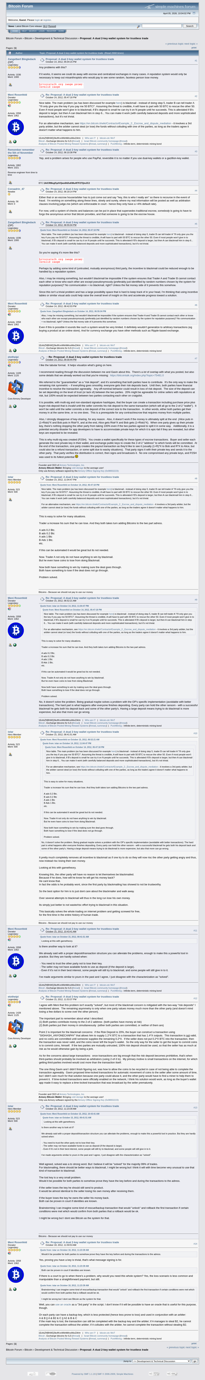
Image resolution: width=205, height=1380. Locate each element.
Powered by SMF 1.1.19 (83, 1374)
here (118, 102)
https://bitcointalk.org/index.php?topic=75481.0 (137, 375)
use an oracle (63, 1304)
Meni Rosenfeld (17, 94)
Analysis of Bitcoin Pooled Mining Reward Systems (63, 144)
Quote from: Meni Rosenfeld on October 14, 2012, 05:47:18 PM (69, 230)
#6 (196, 305)
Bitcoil (41, 141)
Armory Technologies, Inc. (72, 465)
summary (101, 144)
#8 (196, 478)
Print (194, 47)
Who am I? (90, 138)
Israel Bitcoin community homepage (101, 141)
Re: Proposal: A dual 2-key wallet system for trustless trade (82, 94)
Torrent (52, 26)
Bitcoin (28, 38)
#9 (196, 599)
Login (41, 31)
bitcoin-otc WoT (107, 138)
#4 (196, 190)
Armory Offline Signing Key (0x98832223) (98, 471)
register (47, 20)
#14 (195, 1244)
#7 (196, 358)
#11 (195, 930)
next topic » (191, 43)
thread (76, 141)
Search (33, 31)
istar (10, 476)
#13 (195, 1107)
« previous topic (174, 43)
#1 (196, 60)
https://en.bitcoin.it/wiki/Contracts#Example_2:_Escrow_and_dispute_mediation (125, 123)
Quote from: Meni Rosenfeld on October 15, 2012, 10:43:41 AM (69, 1114)
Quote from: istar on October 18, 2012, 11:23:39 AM (64, 1250)
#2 (196, 96)
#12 (195, 998)
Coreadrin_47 (16, 188)
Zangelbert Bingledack (22, 59)
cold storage (77, 468)
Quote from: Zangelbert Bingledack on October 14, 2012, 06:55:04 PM (73, 311)
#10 (195, 733)
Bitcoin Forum (14, 38)
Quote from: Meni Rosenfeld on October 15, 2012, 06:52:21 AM (69, 740)
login (37, 20)
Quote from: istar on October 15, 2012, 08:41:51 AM (64, 937)
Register (51, 31)
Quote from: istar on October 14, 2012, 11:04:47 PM (64, 606)
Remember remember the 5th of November (21, 151)
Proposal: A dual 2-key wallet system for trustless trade (114, 38)
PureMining (116, 144)
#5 (196, 224)
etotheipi (13, 356)
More (61, 31)
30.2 (45, 26)
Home (15, 31)
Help (24, 31)
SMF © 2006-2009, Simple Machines (115, 1374)
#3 (196, 151)
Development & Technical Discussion (56, 38)
